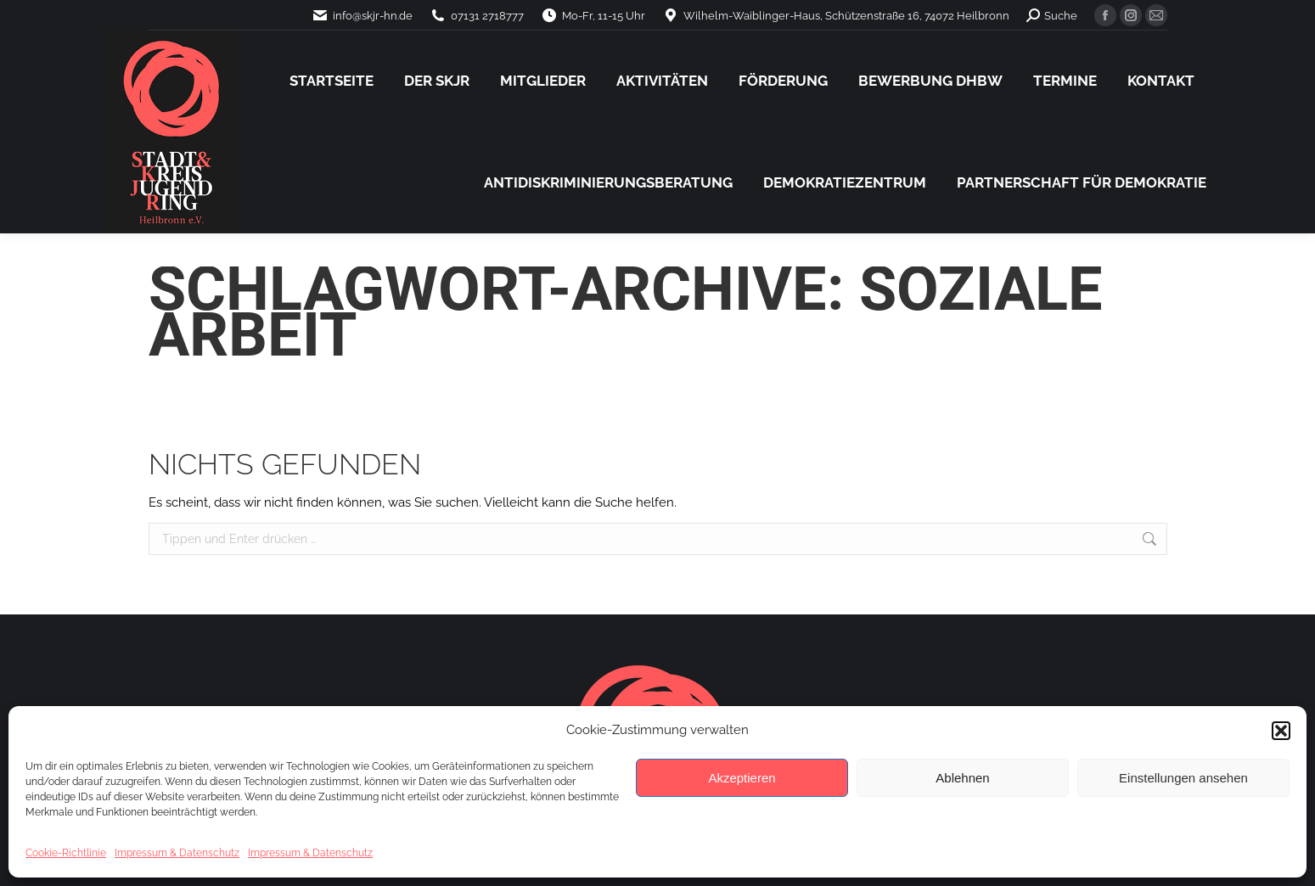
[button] (1281, 730)
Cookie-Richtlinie (65, 853)
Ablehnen (962, 778)
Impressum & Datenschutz (177, 853)
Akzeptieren (741, 778)
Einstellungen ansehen (1183, 778)
